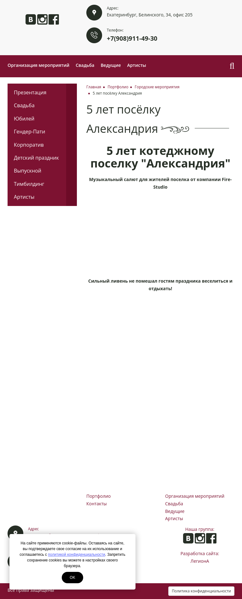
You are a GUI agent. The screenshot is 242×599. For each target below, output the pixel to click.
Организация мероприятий (38, 65)
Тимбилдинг (29, 183)
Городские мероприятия (157, 86)
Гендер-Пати (29, 131)
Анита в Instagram (42, 19)
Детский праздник (36, 157)
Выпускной (27, 170)
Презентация (30, 92)
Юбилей (24, 118)
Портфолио (117, 86)
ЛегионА (200, 561)
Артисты (136, 65)
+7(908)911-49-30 (132, 38)
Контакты (96, 504)
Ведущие (111, 65)
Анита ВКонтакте (31, 19)
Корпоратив (29, 144)
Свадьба (85, 65)
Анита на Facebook (54, 19)
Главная (93, 86)
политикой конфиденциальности (76, 554)
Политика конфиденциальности (201, 591)
